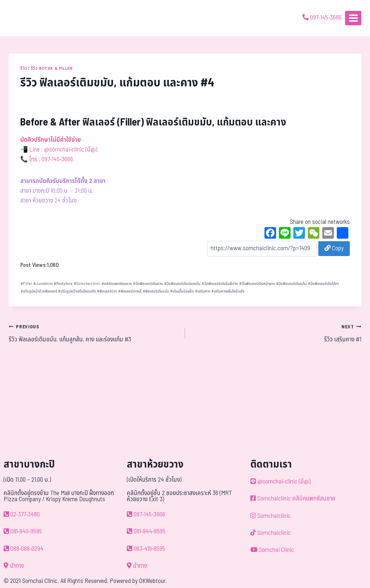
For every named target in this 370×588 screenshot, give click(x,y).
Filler (26, 284)
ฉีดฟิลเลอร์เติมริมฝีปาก (220, 284)
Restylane (63, 284)
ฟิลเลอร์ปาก (107, 291)
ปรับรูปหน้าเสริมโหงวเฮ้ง (77, 291)
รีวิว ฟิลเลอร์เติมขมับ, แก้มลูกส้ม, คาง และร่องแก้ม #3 (94, 333)
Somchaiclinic (87, 284)
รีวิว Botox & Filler (52, 68)
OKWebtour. (153, 581)
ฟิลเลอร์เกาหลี (130, 291)
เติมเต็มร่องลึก (182, 291)
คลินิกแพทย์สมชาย (117, 284)
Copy (334, 248)
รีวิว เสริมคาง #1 (276, 333)
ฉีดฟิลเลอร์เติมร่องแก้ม (182, 284)
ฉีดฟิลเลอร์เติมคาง (148, 284)
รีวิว (23, 68)
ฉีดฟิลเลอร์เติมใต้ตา (323, 284)
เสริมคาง (202, 291)
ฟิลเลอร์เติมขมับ (156, 291)
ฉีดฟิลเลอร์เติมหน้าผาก (257, 284)
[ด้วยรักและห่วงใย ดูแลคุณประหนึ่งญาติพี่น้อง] (26, 18)
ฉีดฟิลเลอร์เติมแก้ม (291, 284)
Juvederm (43, 284)
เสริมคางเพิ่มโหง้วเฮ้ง (227, 291)
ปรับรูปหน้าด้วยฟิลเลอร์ (39, 291)
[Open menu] (353, 18)
